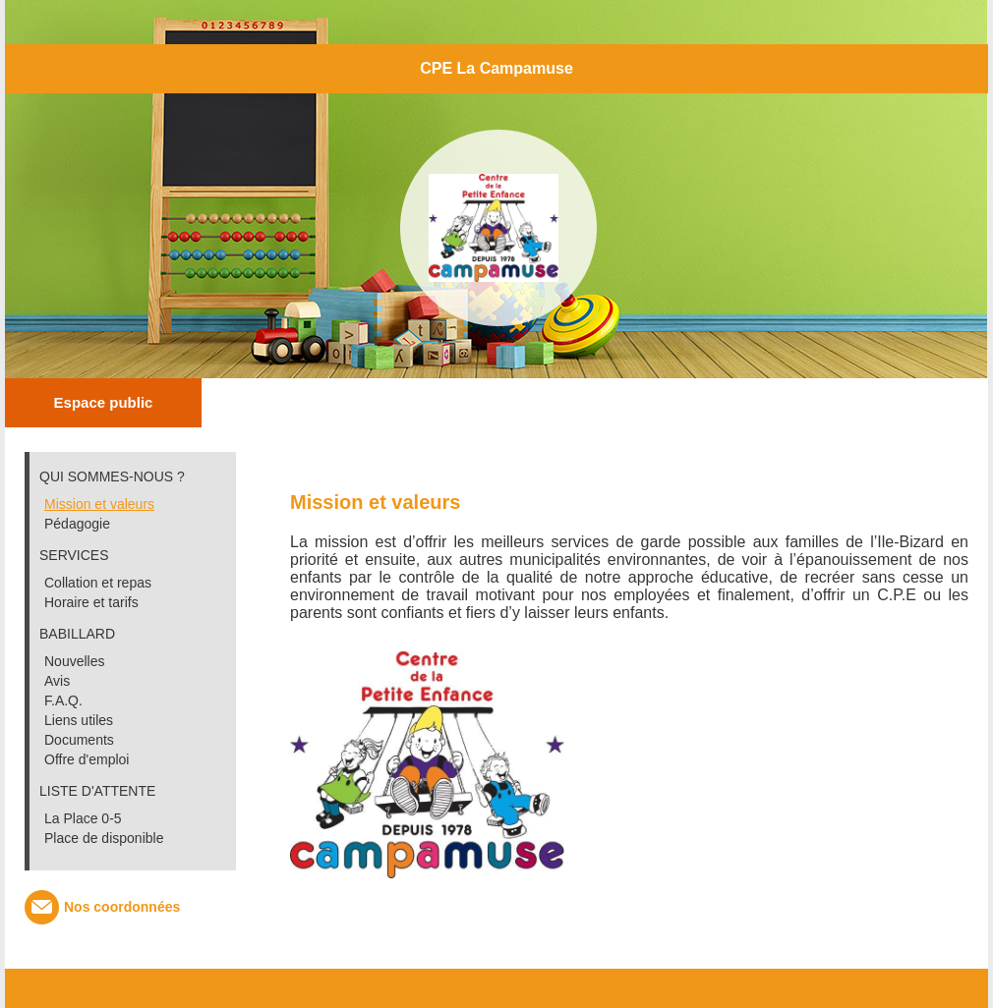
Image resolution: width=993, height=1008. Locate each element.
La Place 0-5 (83, 818)
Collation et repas (97, 582)
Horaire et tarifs (91, 602)
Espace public (103, 402)
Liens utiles (78, 720)
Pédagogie (77, 524)
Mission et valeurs (99, 504)
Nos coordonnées (122, 907)
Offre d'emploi (86, 759)
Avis (57, 681)
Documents (79, 740)
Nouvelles (74, 661)
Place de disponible (103, 838)
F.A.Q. (63, 700)
